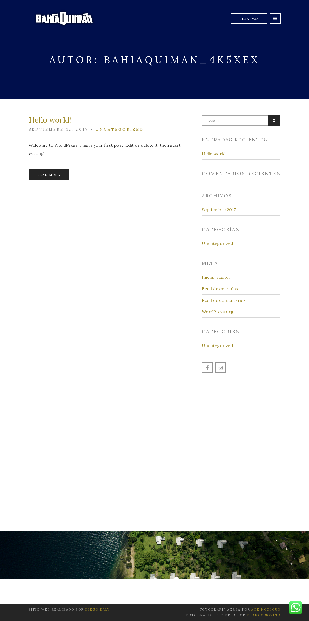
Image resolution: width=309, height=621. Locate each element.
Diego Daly (97, 609)
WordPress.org (217, 311)
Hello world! (50, 120)
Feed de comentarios (224, 300)
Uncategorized (119, 129)
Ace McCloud (265, 609)
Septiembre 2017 (219, 209)
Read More (49, 175)
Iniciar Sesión (216, 277)
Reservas (249, 19)
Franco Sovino (264, 615)
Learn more (241, 472)
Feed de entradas (220, 288)
